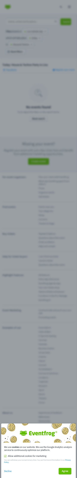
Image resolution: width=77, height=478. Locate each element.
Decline (8, 471)
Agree (65, 471)
